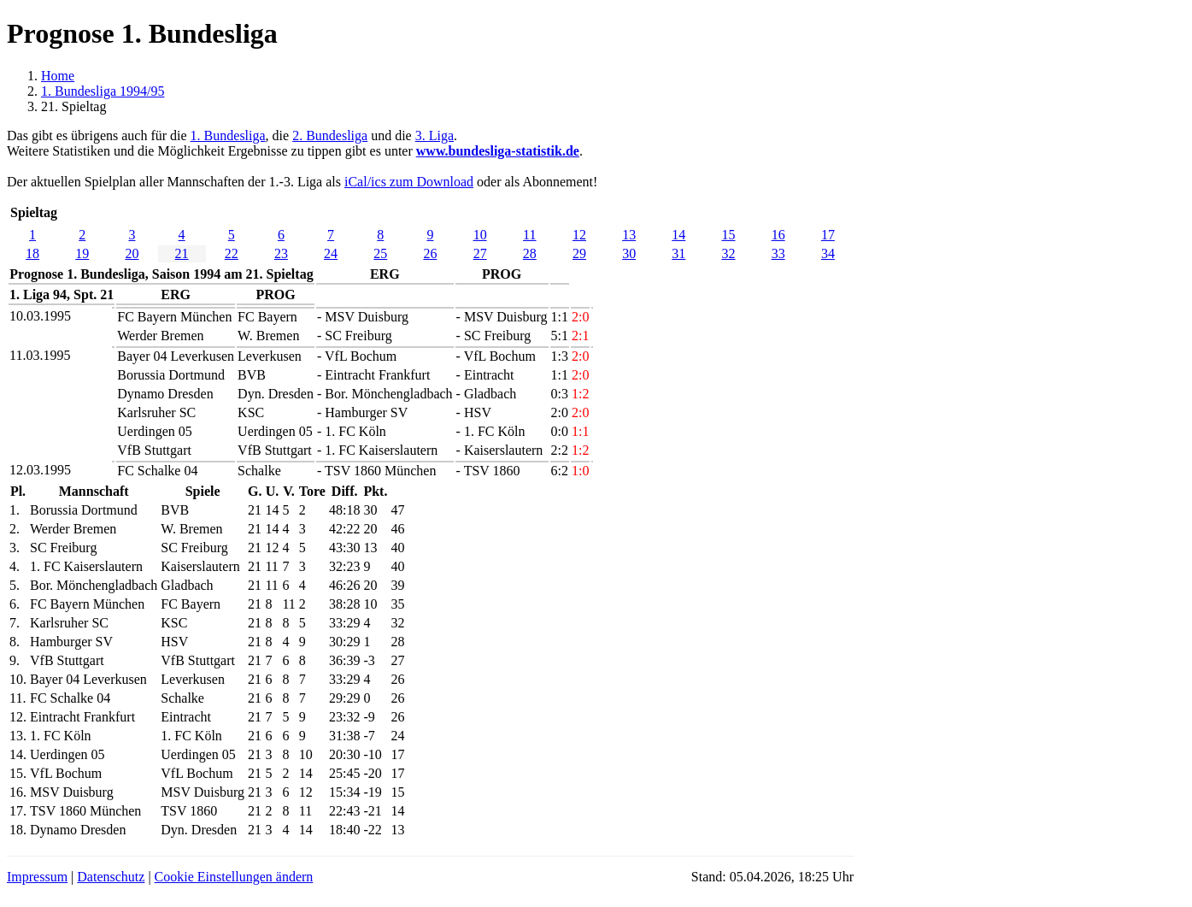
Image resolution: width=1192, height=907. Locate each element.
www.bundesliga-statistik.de (497, 151)
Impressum (37, 876)
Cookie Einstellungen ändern (234, 876)
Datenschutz (110, 876)
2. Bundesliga (329, 135)
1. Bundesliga (228, 135)
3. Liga (434, 135)
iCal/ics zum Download (408, 181)
